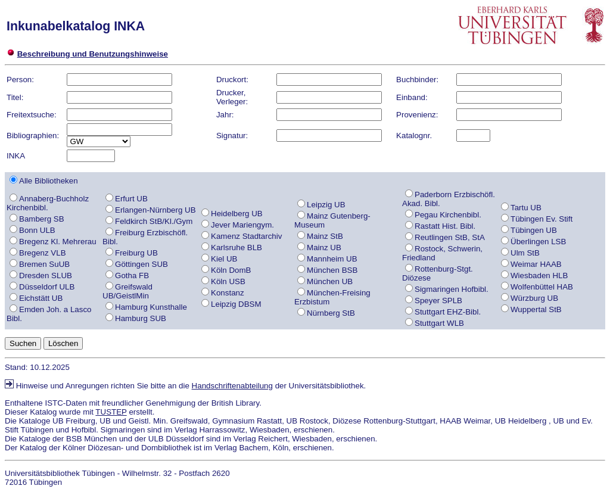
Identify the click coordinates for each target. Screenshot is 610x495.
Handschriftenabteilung (232, 385)
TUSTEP (110, 411)
